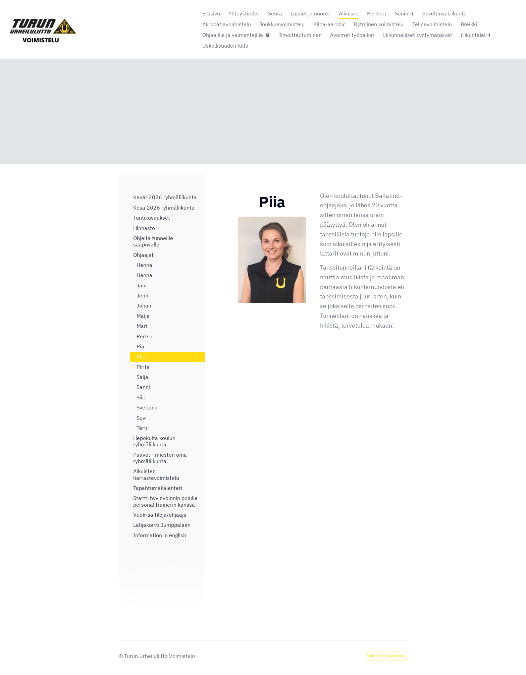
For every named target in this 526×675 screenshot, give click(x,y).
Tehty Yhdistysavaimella (385, 656)
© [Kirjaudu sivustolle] (121, 656)
